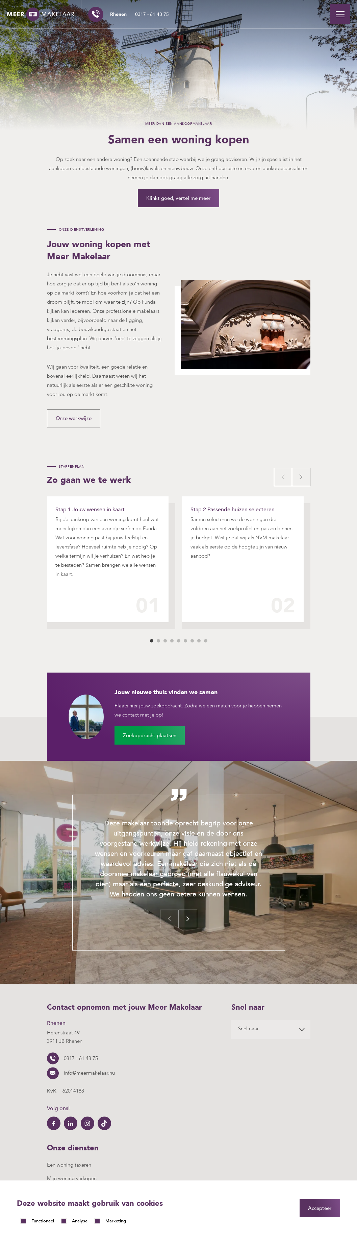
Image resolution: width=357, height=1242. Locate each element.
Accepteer (320, 1208)
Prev (283, 477)
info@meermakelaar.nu (89, 1073)
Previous (169, 919)
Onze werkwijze (74, 418)
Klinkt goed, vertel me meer (178, 198)
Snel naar (248, 1028)
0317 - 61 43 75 (139, 14)
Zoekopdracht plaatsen (149, 735)
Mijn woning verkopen (72, 1178)
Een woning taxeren (69, 1165)
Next (301, 477)
